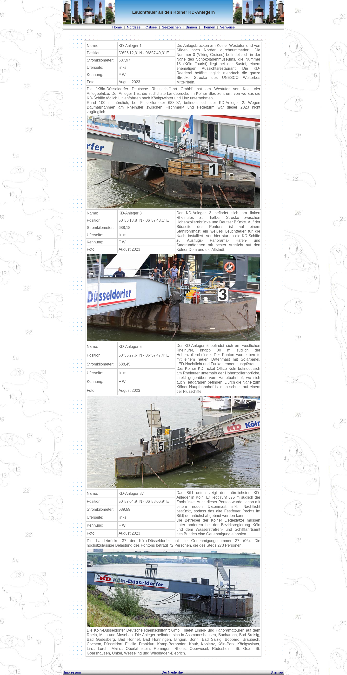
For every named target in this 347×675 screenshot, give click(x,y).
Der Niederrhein (174, 672)
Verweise (227, 27)
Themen (208, 27)
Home (117, 27)
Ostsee (151, 27)
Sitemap (277, 672)
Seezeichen (171, 27)
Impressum (72, 672)
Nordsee (133, 27)
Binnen (191, 27)
